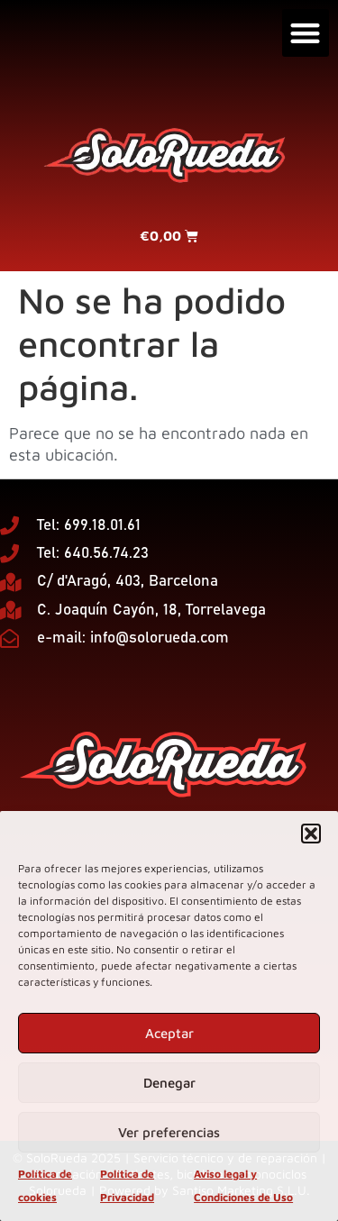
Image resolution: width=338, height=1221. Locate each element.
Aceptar (169, 1033)
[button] (311, 834)
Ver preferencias (169, 1132)
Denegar (169, 1082)
